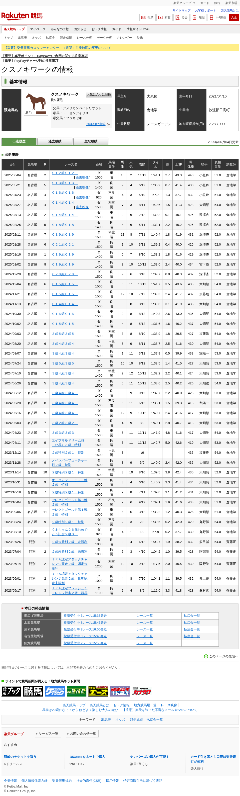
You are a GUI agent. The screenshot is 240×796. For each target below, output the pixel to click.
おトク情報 (99, 29)
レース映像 (169, 705)
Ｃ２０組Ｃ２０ (65, 274)
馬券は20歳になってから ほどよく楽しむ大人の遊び (80, 710)
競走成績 (66, 37)
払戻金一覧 (192, 616)
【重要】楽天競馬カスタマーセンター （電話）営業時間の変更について (57, 48)
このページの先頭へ (223, 656)
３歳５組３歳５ (65, 334)
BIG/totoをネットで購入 (87, 757)
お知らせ (80, 29)
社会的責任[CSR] (88, 781)
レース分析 (84, 37)
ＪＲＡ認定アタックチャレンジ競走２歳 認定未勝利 (69, 563)
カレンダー (124, 37)
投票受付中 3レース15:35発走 (85, 616)
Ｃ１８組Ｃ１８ (65, 225)
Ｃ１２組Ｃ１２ (65, 173)
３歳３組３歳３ (65, 433)
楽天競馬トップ (14, 29)
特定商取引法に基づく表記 (142, 781)
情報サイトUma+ (138, 29)
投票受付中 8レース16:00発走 (85, 629)
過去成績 (54, 141)
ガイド (116, 29)
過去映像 (82, 177)
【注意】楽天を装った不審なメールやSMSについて (160, 710)
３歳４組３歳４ (65, 344)
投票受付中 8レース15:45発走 (85, 622)
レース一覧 (145, 616)
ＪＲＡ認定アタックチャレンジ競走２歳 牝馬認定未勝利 (69, 578)
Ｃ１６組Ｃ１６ (65, 192)
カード (204, 3)
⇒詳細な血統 (96, 124)
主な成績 (90, 141)
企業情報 (10, 781)
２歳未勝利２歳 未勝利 (69, 542)
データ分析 (104, 37)
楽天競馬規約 (62, 781)
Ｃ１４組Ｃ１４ (65, 202)
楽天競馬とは (230, 10)
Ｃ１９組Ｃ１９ (65, 234)
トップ (8, 37)
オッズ (36, 37)
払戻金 (50, 37)
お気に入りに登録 (99, 94)
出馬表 (22, 37)
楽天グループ (182, 3)
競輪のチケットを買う (20, 757)
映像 (140, 37)
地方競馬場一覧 (145, 705)
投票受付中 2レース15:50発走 (85, 643)
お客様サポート (205, 10)
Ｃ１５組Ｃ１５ (65, 284)
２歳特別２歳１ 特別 (68, 452)
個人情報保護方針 (34, 781)
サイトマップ (182, 10)
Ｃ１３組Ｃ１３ (65, 183)
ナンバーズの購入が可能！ (149, 757)
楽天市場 (231, 3)
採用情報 (112, 781)
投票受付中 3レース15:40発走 (85, 636)
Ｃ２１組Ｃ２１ (65, 244)
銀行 (217, 3)
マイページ (37, 29)
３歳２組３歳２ (65, 423)
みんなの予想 (60, 29)
